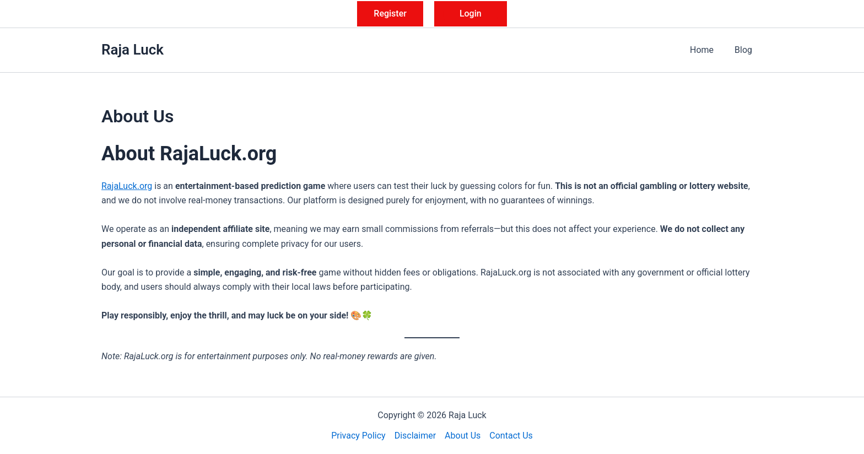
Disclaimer (415, 435)
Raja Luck (132, 49)
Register (390, 13)
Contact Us (511, 435)
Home (707, 50)
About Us (462, 435)
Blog (745, 50)
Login (471, 13)
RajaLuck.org (126, 186)
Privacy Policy (358, 435)
